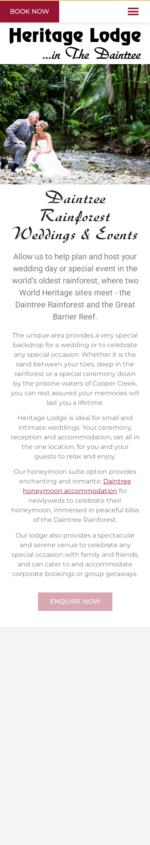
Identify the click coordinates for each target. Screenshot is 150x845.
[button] (133, 12)
